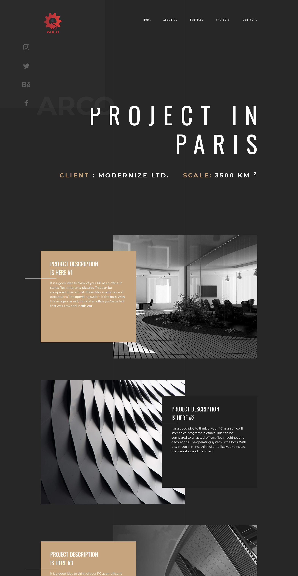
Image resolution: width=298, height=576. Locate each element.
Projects (223, 19)
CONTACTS (250, 19)
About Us (170, 19)
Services (197, 19)
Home (147, 19)
